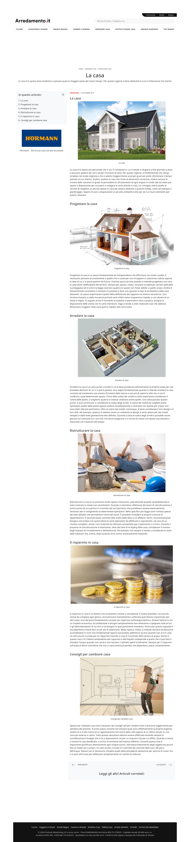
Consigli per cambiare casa (34, 120)
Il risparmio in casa (30, 116)
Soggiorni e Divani (38, 29)
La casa (24, 100)
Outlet (161, 15)
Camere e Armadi (81, 29)
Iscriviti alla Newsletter (148, 827)
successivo (164, 764)
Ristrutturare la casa (31, 112)
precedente (79, 764)
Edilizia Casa (107, 827)
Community (150, 15)
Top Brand (169, 29)
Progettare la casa (29, 104)
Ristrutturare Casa (125, 29)
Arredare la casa (29, 108)
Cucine (19, 29)
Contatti (133, 827)
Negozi (171, 15)
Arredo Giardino (149, 29)
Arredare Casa (102, 29)
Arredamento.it (55, 20)
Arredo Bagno (60, 29)
